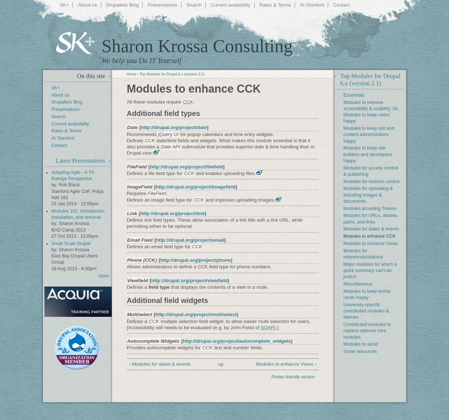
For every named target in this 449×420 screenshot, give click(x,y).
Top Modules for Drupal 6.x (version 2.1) (171, 74)
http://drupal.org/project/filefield (186, 167)
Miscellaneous (358, 284)
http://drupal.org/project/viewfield (189, 280)
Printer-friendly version (293, 377)
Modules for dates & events (371, 229)
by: (55, 184)
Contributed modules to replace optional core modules (367, 331)
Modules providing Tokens (370, 208)
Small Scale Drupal (70, 243)
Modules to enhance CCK (369, 236)
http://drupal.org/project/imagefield (195, 187)
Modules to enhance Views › (286, 364)
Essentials (353, 95)
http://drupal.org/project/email (190, 240)
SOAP (267, 327)
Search (194, 5)
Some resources (360, 351)
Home (132, 74)
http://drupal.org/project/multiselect (196, 314)
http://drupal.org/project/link (172, 213)
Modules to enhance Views (370, 243)
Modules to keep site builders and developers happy (367, 154)
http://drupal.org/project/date (174, 127)
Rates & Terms (275, 5)
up (221, 364)
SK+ (64, 5)
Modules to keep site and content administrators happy (368, 135)
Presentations (162, 5)
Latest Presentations (80, 160)
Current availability (230, 5)
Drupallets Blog (122, 5)
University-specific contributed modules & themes (366, 311)
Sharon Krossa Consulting (197, 46)
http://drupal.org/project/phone (195, 260)
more (103, 276)
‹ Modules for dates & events (160, 364)
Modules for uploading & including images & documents (368, 195)
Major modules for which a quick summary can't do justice (370, 271)
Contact (341, 5)
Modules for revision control (371, 181)
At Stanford (312, 5)
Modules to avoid (360, 344)
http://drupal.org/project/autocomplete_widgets (237, 341)
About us (87, 5)
